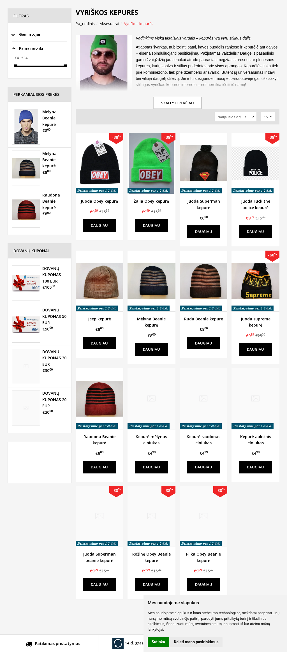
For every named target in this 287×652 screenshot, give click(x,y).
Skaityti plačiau (177, 102)
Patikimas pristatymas (53, 644)
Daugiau (99, 225)
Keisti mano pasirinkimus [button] (196, 642)
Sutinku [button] (158, 642)
